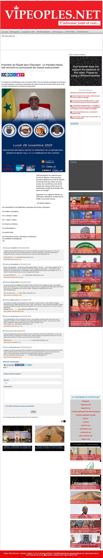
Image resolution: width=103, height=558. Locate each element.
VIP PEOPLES (82, 32)
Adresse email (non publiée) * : (13, 374)
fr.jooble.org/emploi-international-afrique (86, 411)
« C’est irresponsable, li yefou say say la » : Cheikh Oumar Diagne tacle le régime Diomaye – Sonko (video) (85, 236)
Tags (65, 555)
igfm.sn (85, 418)
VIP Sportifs (14, 32)
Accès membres (30, 555)
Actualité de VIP (28, 32)
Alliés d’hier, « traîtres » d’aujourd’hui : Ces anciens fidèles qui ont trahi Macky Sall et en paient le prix (85, 308)
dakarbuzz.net (86, 404)
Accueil (5, 32)
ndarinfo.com (85, 425)
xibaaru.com (85, 439)
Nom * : (6, 367)
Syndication (49, 555)
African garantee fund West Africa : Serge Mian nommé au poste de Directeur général (84, 102)
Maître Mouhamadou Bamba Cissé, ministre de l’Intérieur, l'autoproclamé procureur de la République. (85, 207)
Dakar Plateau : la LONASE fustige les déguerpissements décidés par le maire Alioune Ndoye (83, 472)
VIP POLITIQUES (43, 32)
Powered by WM (72, 555)
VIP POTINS (70, 32)
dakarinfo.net (85, 408)
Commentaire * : (8, 386)
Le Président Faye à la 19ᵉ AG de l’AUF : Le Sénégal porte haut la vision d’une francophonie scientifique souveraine (85, 323)
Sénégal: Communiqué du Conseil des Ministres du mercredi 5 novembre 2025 (17, 447)
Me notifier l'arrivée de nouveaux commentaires (20, 406)
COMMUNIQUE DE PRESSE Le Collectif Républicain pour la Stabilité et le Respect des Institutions (86, 221)
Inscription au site (58, 555)
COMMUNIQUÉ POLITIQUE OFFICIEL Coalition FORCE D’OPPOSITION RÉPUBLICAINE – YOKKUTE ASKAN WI (83, 250)
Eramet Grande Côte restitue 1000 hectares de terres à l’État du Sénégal (49, 447)
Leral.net (86, 422)
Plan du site (39, 555)
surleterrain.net (85, 432)
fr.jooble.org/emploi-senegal (85, 415)
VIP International (8, 36)
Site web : (6, 380)
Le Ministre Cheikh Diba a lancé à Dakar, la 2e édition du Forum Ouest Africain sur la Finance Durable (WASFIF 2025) (85, 265)
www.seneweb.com (85, 436)
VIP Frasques (57, 32)
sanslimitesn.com (86, 429)
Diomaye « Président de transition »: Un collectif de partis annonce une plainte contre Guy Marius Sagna (85, 279)
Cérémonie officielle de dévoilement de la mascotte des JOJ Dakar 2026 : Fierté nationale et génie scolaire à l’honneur (84, 294)
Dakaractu (85, 401)
